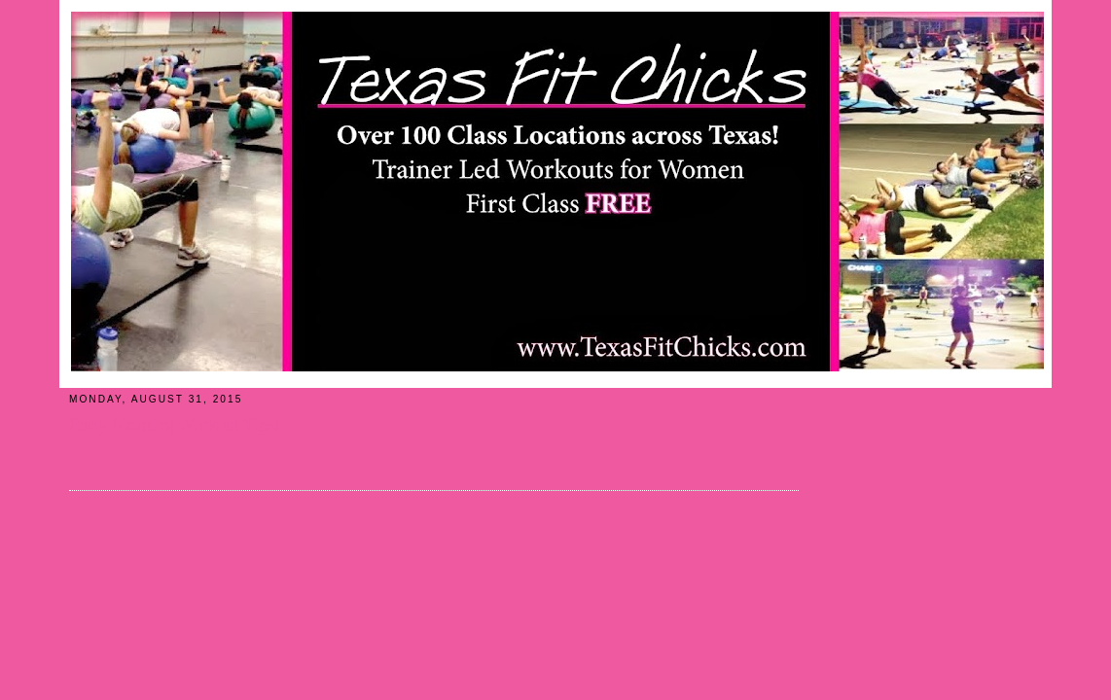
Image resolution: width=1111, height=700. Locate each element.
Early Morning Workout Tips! (174, 425)
